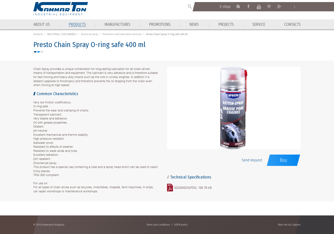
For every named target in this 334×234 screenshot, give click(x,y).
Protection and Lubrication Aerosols (122, 34)
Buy (283, 160)
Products (38, 34)
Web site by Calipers (289, 224)
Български (299, 6)
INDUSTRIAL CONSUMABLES (62, 34)
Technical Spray (89, 34)
